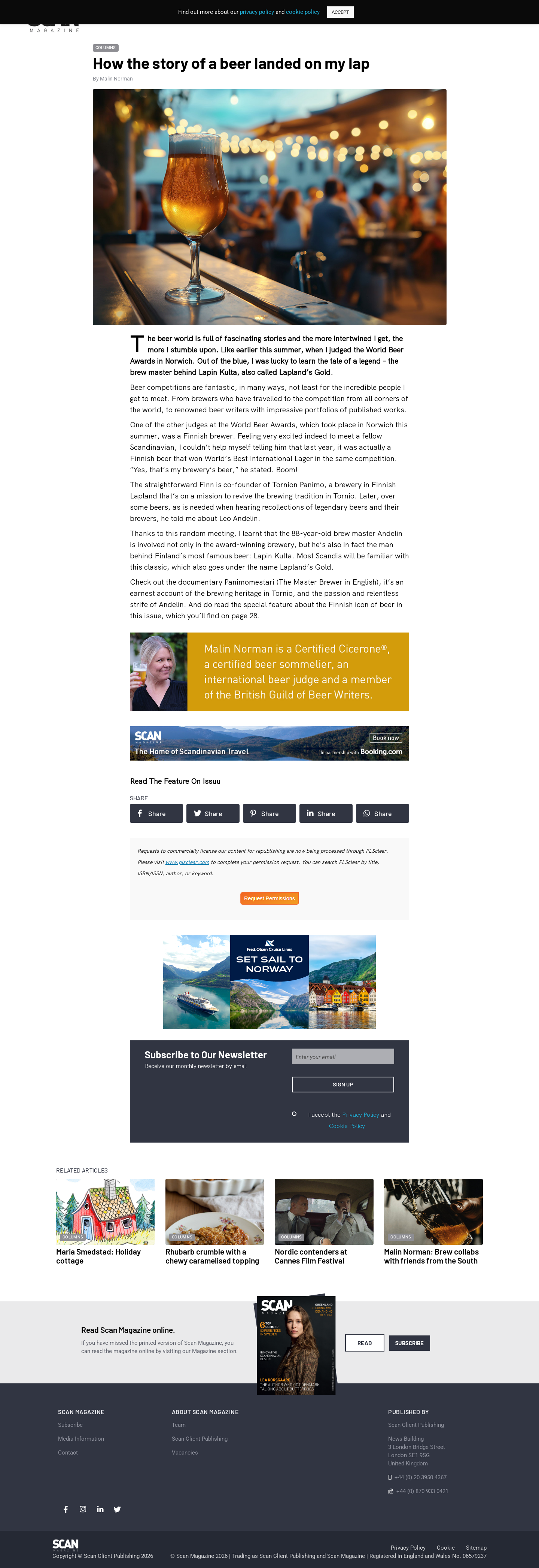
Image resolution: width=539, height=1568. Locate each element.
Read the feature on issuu (175, 781)
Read (364, 1343)
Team (179, 1425)
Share (151, 813)
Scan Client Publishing (200, 1438)
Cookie (446, 1547)
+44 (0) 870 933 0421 (422, 1491)
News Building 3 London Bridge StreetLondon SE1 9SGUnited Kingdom (416, 1451)
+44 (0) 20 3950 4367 (421, 1477)
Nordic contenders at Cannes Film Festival (311, 1256)
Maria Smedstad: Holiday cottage (98, 1256)
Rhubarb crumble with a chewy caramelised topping (212, 1256)
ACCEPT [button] (340, 12)
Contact (68, 1452)
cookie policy (303, 12)
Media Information (81, 1438)
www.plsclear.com (187, 862)
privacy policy (257, 12)
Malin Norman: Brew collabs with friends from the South (431, 1256)
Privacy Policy (360, 1114)
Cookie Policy (347, 1125)
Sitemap (476, 1547)
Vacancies (185, 1452)
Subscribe (409, 1343)
